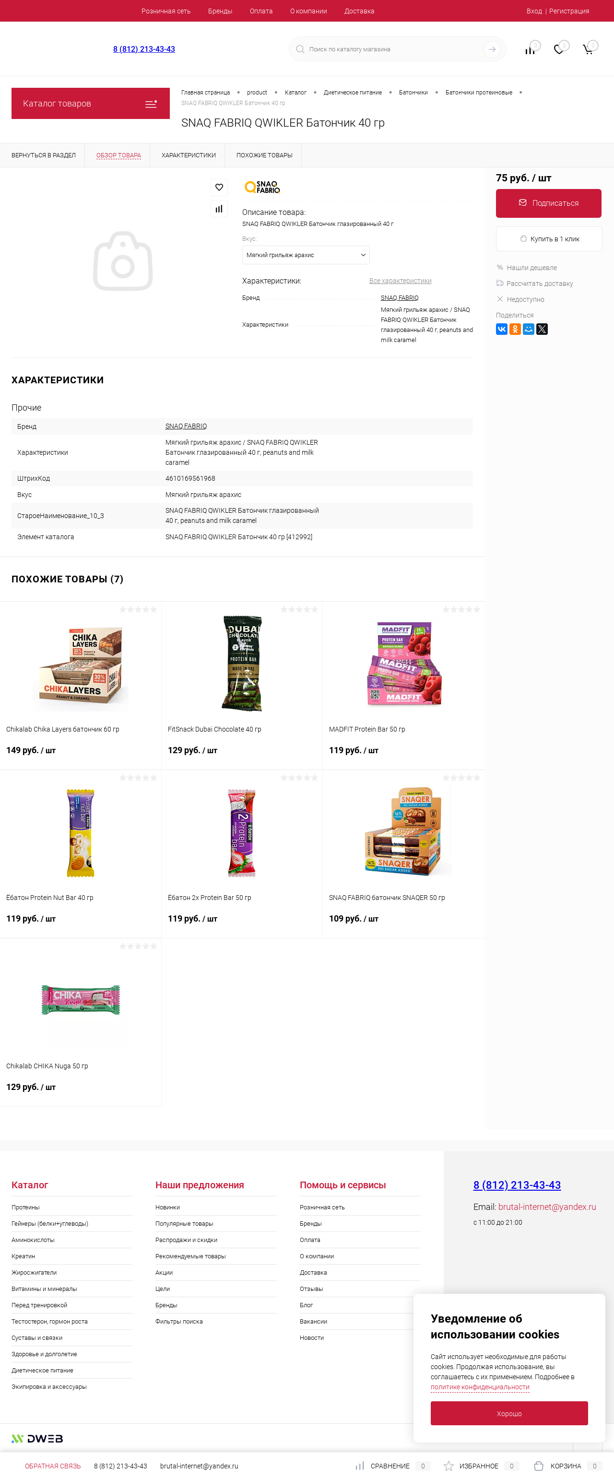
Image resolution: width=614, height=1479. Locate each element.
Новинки (167, 1207)
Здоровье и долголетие (44, 1354)
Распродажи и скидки (186, 1239)
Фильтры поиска (179, 1321)
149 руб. (80, 756)
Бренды (220, 11)
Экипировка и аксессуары (49, 1386)
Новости (312, 1337)
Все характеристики (400, 280)
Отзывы (311, 1288)
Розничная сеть (166, 11)
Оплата (261, 11)
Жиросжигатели (34, 1272)
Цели (162, 1288)
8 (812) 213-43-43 (144, 49)
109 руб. (403, 924)
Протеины (26, 1207)
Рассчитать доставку (534, 283)
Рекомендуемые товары (190, 1256)
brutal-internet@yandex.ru (547, 1207)
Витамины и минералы (44, 1288)
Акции (164, 1272)
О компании (308, 11)
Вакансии (313, 1321)
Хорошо (509, 1414)
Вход (534, 11)
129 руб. (242, 756)
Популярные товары (184, 1223)
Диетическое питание (42, 1370)
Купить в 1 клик (549, 239)
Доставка (359, 11)
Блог (306, 1305)
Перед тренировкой (39, 1305)
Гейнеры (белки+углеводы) (50, 1223)
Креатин (23, 1256)
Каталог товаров (90, 103)
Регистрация (569, 11)
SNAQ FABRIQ (400, 297)
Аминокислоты (33, 1239)
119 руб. (403, 756)
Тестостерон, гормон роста (50, 1321)
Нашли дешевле (526, 268)
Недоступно (520, 299)
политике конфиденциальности (480, 1387)
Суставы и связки (37, 1337)
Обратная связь (46, 1466)
